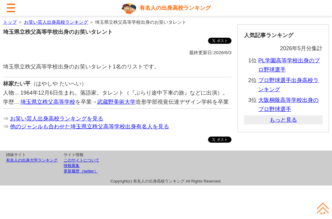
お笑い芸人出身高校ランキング (56, 22)
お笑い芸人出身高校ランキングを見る (56, 119)
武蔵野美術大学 (116, 102)
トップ (10, 22)
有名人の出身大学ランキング (32, 160)
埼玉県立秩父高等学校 (47, 102)
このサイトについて (81, 160)
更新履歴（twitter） (81, 171)
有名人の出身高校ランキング (175, 8)
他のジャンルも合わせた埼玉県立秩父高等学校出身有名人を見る (89, 126)
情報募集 (71, 165)
